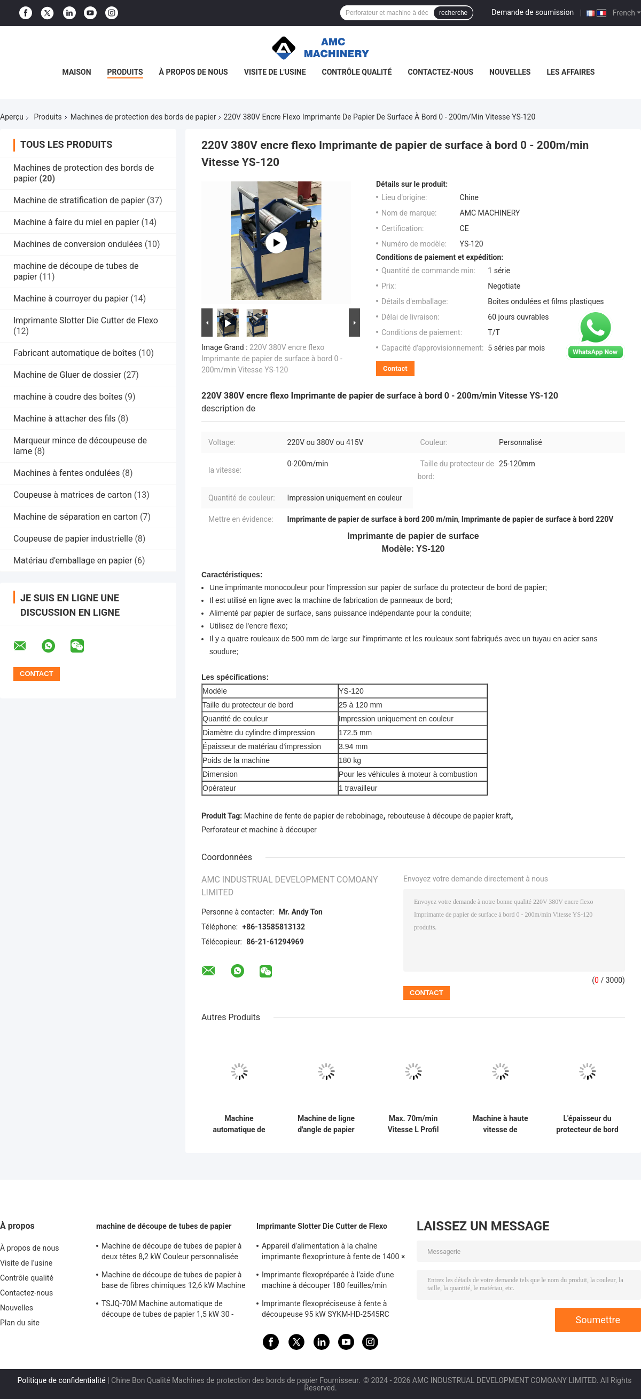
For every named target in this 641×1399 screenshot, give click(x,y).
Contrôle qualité (357, 72)
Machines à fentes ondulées (66, 473)
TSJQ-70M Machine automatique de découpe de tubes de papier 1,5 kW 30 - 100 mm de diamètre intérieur (167, 1310)
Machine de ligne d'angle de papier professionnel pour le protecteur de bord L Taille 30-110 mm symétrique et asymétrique (325, 1124)
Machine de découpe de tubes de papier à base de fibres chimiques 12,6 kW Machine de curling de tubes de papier (173, 1281)
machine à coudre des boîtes (68, 397)
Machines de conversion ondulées (78, 244)
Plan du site (20, 1322)
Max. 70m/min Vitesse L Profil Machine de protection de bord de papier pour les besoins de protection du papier (413, 1124)
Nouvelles (509, 72)
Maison (76, 72)
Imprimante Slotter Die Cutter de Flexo (85, 320)
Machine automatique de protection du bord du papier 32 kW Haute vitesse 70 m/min (239, 1124)
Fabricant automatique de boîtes (74, 353)
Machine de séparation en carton (75, 517)
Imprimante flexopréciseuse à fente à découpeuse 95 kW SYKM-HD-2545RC (325, 1308)
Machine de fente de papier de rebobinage (314, 816)
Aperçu (12, 117)
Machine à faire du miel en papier (76, 222)
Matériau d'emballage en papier (72, 560)
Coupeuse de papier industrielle (72, 539)
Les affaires (570, 72)
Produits (125, 72)
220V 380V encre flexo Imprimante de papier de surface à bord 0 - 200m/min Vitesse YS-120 (271, 358)
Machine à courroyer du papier (70, 298)
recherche (453, 13)
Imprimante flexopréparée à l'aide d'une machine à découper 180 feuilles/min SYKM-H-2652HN (328, 1281)
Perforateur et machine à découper (259, 829)
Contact (395, 368)
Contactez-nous (440, 72)
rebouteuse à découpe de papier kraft (449, 816)
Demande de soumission (532, 12)
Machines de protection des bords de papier (143, 117)
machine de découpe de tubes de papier (164, 1226)
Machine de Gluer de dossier (67, 375)
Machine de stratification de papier (79, 200)
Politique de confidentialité (62, 1380)
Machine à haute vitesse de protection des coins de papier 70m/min (500, 1124)
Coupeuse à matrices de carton (72, 495)
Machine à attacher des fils (64, 419)
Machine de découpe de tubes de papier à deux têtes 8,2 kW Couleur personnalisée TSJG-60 (171, 1253)
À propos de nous (193, 72)
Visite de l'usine (275, 72)
